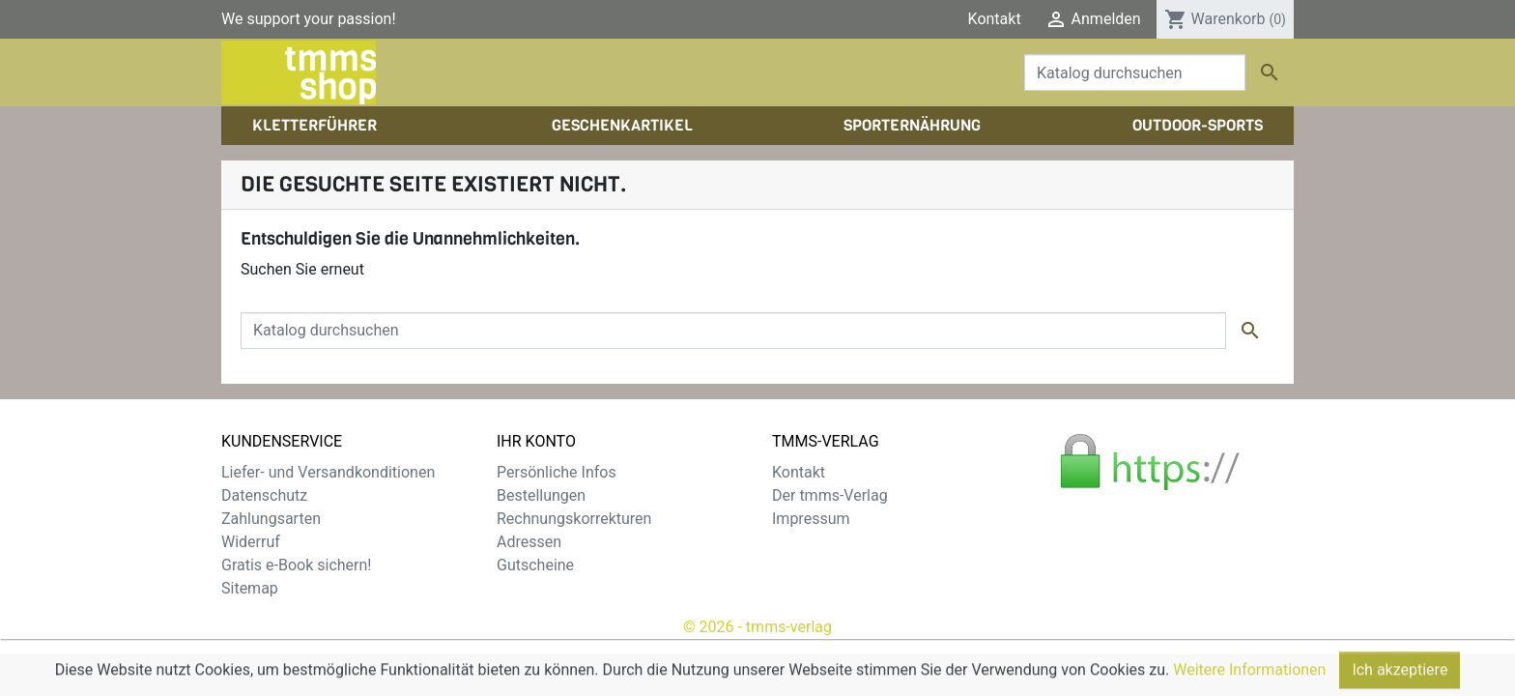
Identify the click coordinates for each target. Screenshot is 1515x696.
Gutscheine (535, 565)
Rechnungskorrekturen (574, 518)
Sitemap (249, 588)
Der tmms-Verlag (830, 495)
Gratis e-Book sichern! (296, 565)
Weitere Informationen (1249, 687)
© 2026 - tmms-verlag (757, 627)
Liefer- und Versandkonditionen (328, 472)
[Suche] (1134, 72)
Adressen (529, 542)
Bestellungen (541, 495)
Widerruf (250, 542)
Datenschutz (264, 495)
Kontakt (994, 19)
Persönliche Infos (556, 472)
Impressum (811, 518)
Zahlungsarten (271, 518)
